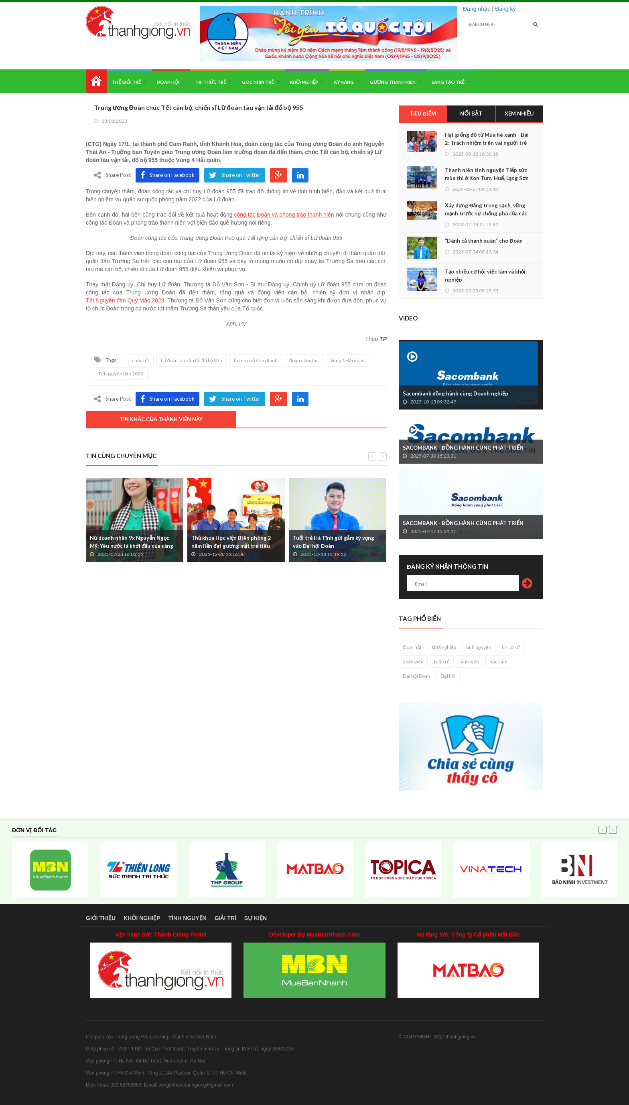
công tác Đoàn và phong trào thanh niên (283, 214)
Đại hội (448, 676)
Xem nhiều (519, 113)
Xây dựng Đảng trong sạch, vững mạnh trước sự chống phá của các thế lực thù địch (486, 213)
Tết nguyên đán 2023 (120, 374)
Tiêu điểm (423, 113)
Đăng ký (505, 9)
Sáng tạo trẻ (448, 82)
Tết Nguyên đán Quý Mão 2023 (125, 300)
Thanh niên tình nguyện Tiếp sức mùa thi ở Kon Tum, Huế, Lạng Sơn (487, 174)
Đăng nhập (477, 9)
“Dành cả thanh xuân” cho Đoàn (484, 240)
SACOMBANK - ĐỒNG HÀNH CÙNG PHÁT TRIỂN (463, 447)
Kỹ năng (344, 82)
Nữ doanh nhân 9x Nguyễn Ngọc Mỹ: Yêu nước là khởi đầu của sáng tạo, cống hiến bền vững (131, 546)
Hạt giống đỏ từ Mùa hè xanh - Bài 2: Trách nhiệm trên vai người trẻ (487, 139)
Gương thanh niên (392, 82)
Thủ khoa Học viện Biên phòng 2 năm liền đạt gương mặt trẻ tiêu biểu (231, 546)
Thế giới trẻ (126, 82)
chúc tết (140, 360)
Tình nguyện (187, 918)
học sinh (498, 662)
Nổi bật (471, 113)
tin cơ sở (510, 647)
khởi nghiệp (444, 647)
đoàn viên (413, 662)
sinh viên (469, 662)
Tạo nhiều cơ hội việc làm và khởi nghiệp (485, 275)
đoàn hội (412, 647)
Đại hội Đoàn (416, 676)
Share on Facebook (167, 175)
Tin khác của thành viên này (161, 419)
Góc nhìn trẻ (258, 82)
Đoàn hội (168, 82)
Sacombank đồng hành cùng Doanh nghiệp (455, 393)
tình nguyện (478, 647)
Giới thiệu (101, 918)
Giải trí (225, 918)
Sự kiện (255, 918)
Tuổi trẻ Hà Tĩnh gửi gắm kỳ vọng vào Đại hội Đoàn (333, 542)
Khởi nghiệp (304, 82)
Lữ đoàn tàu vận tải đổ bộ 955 (191, 360)
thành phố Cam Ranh (256, 360)
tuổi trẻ (442, 662)
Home (96, 81)
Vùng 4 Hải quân (347, 360)
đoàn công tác (304, 360)
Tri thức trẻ (210, 82)
